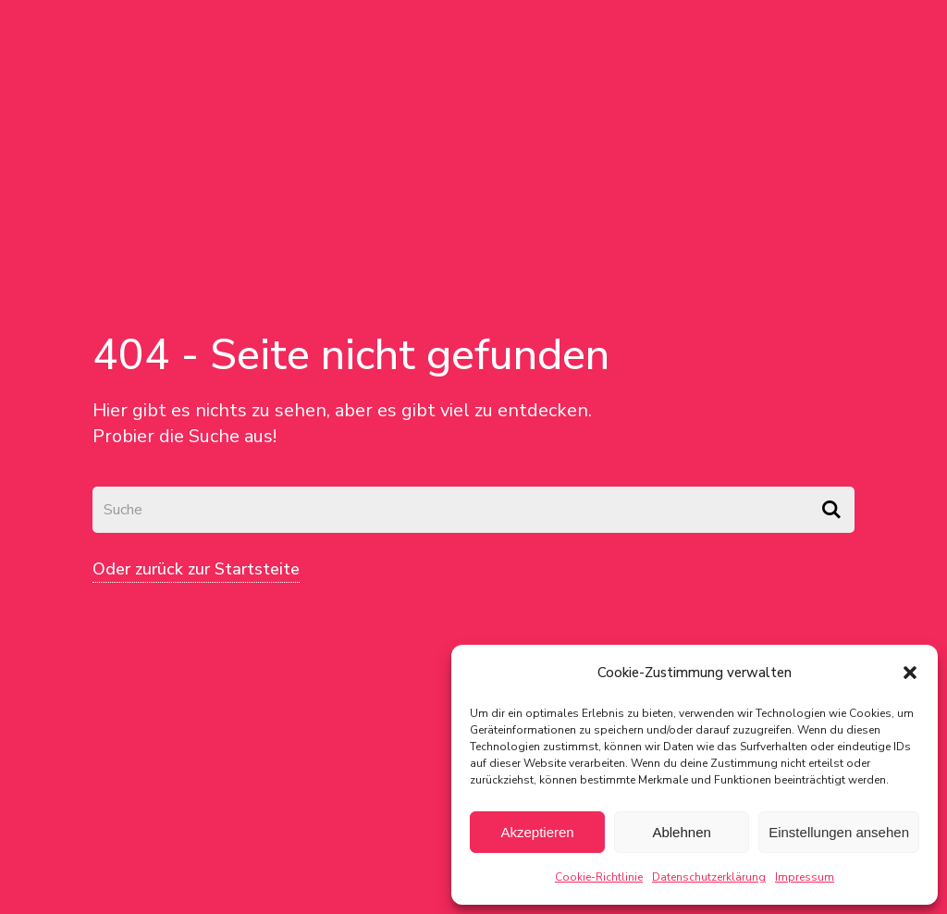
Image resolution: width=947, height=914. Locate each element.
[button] (910, 672)
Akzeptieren (536, 832)
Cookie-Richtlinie (599, 877)
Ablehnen (681, 832)
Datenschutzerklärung (709, 877)
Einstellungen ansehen (839, 832)
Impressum (804, 877)
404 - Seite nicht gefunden (350, 355)
